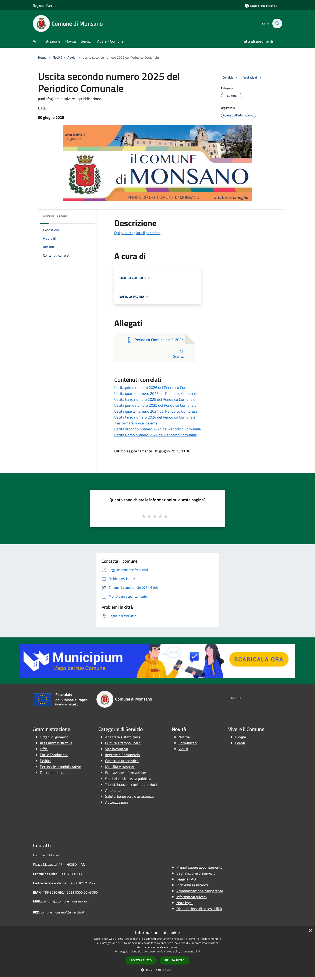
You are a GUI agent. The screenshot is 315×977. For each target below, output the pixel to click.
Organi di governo (54, 737)
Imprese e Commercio (122, 755)
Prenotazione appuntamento (199, 867)
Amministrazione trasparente (199, 891)
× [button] (310, 931)
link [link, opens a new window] (198, 951)
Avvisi (71, 57)
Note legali (184, 903)
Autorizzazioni (116, 802)
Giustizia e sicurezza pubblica (128, 778)
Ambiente (113, 790)
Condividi (231, 77)
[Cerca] (277, 23)
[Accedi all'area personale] (260, 6)
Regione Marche (44, 5)
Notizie (184, 737)
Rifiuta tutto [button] (174, 960)
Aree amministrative (56, 743)
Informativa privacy (191, 897)
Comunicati (187, 743)
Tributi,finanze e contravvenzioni (131, 784)
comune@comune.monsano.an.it (66, 901)
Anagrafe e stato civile (123, 737)
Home (42, 57)
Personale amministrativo (60, 767)
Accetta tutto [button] (141, 960)
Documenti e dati (53, 772)
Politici (45, 761)
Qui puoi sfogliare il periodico (137, 233)
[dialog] (157, 951)
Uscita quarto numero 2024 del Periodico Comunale (156, 411)
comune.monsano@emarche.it (62, 912)
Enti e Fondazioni (54, 755)
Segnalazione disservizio (196, 873)
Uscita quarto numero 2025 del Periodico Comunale (156, 393)
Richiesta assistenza (192, 885)
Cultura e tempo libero (123, 743)
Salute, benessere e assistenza (129, 796)
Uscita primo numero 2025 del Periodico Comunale (155, 405)
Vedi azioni (252, 77)
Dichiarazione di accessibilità (199, 909)
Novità (57, 57)
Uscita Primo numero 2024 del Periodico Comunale (155, 435)
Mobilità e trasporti (120, 767)
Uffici (44, 749)
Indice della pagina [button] (55, 216)
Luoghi (240, 737)
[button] (157, 970)
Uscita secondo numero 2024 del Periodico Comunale (157, 429)
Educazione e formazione (125, 772)
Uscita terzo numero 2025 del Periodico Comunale (154, 399)
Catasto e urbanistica (122, 761)
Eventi (240, 743)
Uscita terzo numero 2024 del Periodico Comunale (154, 417)
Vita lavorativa (116, 749)
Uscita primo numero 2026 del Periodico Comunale (155, 387)
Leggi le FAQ (186, 879)
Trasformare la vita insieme (135, 423)
